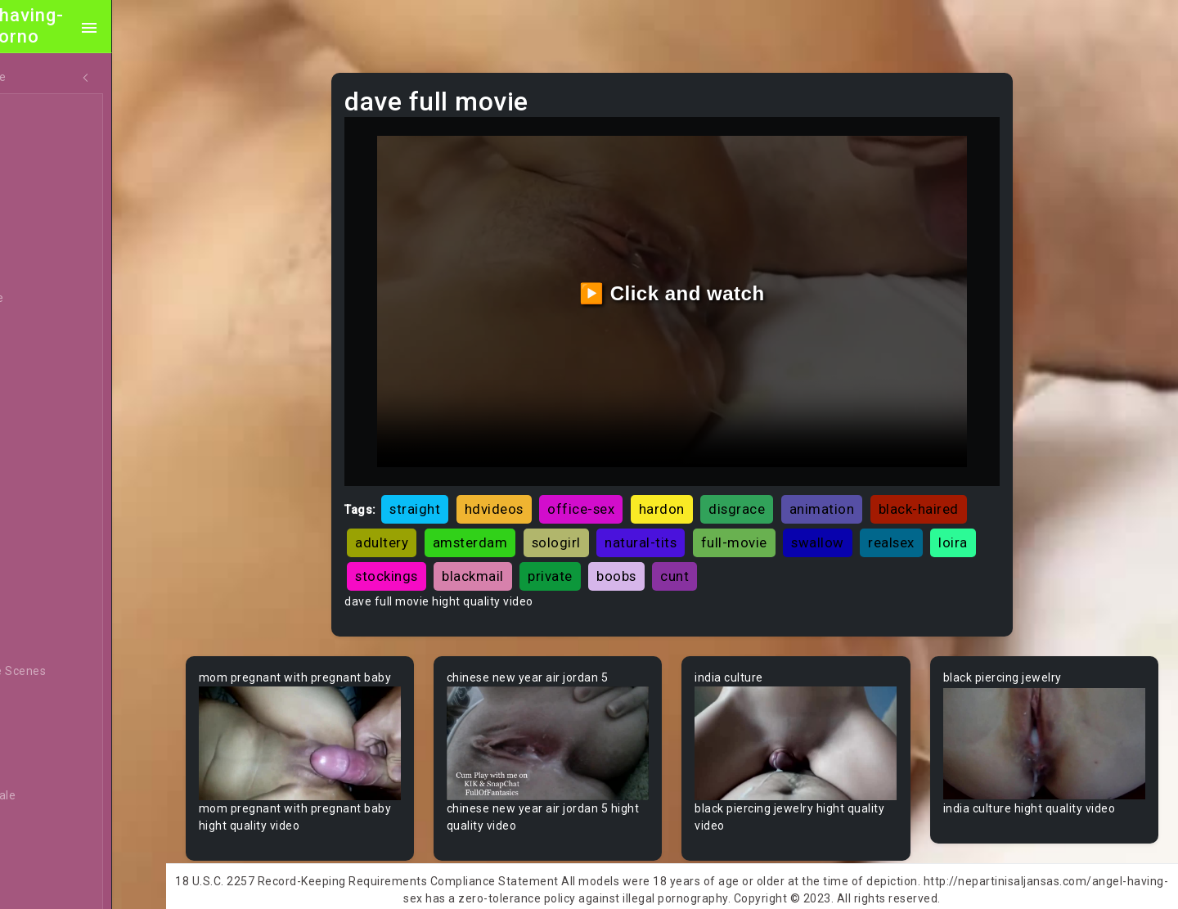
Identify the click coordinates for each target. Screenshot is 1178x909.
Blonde (50, 827)
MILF (43, 143)
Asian (46, 547)
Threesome (62, 298)
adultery (525, 523)
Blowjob (52, 858)
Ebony (47, 174)
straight (454, 490)
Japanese (58, 329)
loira (480, 557)
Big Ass (51, 702)
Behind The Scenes (83, 671)
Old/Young (60, 236)
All (37, 392)
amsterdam (614, 523)
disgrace (777, 490)
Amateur (55, 485)
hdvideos (533, 490)
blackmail (636, 557)
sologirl (700, 523)
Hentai (48, 360)
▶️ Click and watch (696, 283)
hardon (701, 490)
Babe (45, 578)
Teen (44, 112)
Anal (43, 205)
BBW (43, 640)
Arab (44, 516)
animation (861, 490)
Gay (41, 423)
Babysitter (59, 609)
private (713, 557)
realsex (418, 557)
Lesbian (52, 267)
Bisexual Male (68, 796)
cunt (838, 557)
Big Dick (52, 734)
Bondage (55, 889)
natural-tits (785, 523)
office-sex (620, 490)
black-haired (435, 523)
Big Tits (51, 765)
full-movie (878, 523)
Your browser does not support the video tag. (340, 739)
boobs (780, 557)
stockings (550, 557)
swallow (961, 523)
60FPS (48, 454)
